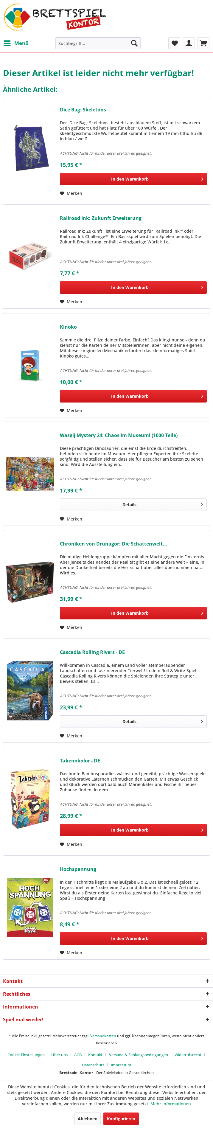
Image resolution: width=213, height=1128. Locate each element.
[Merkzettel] (174, 43)
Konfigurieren (121, 1118)
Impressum (121, 1065)
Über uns (59, 1054)
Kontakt (95, 1054)
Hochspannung (78, 869)
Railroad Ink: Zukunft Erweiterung (101, 218)
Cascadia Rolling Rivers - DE (92, 652)
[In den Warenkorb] (133, 179)
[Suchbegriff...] (98, 43)
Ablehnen (87, 1118)
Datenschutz (93, 1065)
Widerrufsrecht (188, 1054)
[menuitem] (16, 43)
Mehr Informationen (170, 1104)
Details (162, 503)
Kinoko (68, 327)
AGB (78, 1054)
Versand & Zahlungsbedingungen (138, 1054)
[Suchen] (134, 43)
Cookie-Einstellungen (26, 1054)
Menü (16, 42)
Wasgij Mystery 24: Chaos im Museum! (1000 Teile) (119, 435)
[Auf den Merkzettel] (71, 193)
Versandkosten (103, 1035)
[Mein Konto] (189, 43)
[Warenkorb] (203, 43)
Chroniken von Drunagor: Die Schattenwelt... (113, 544)
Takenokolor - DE (80, 761)
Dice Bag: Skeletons (83, 110)
